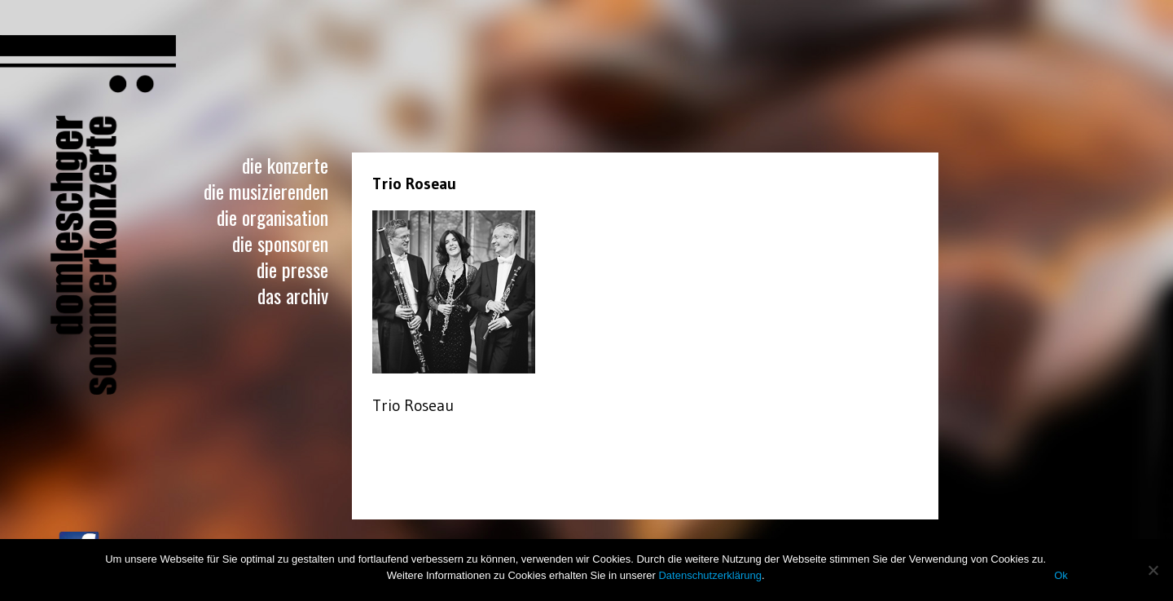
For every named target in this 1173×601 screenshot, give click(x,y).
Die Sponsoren (280, 243)
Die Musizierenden (266, 190)
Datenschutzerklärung (709, 575)
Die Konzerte (285, 164)
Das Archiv (292, 295)
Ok (1061, 575)
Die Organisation (272, 217)
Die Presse (292, 269)
